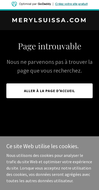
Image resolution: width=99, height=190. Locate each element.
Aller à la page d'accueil (49, 90)
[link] (49, 20)
